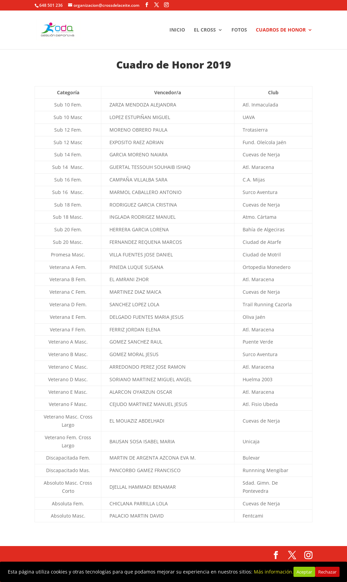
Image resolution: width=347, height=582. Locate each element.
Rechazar (327, 572)
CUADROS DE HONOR (281, 30)
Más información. (273, 571)
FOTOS (239, 30)
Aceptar (304, 572)
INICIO (177, 30)
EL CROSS (205, 30)
